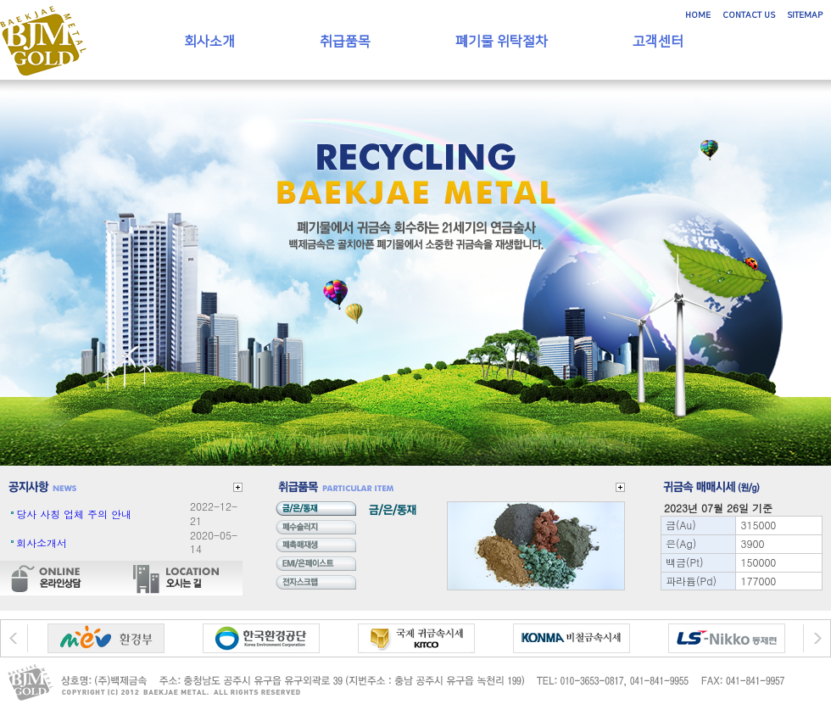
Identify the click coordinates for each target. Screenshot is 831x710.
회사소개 (209, 41)
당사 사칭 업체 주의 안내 (73, 513)
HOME (698, 15)
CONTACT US (748, 15)
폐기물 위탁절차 (501, 41)
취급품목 (345, 41)
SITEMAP (805, 15)
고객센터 (658, 41)
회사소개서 (41, 542)
